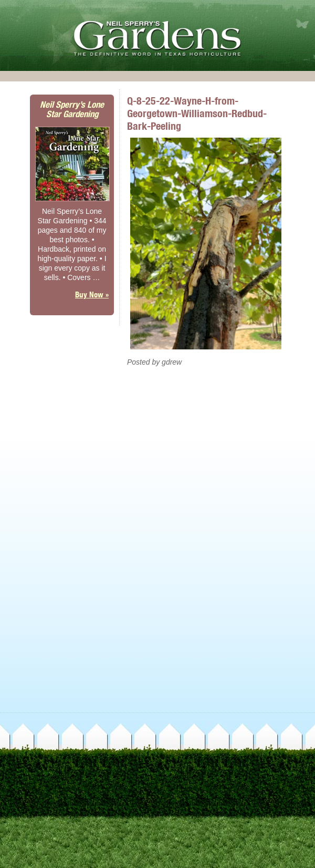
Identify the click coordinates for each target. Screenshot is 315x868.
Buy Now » (92, 294)
